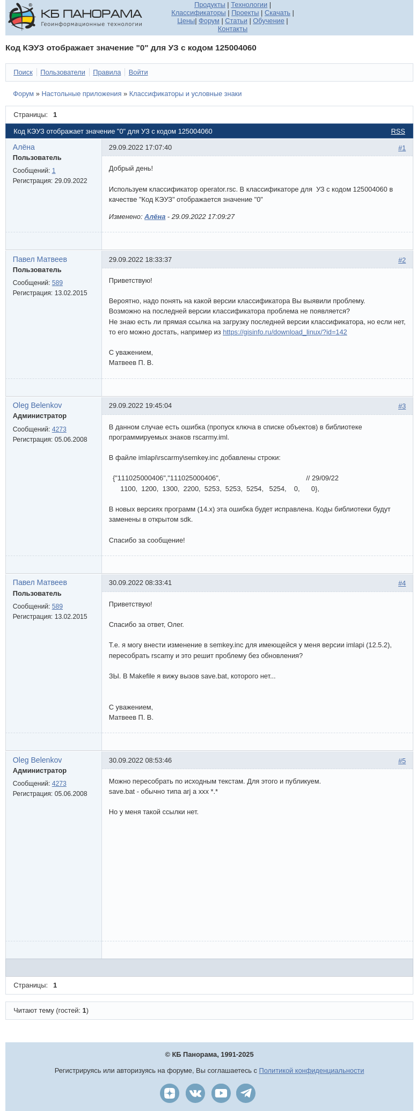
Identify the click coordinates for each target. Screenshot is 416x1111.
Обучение (268, 21)
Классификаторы (198, 13)
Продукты (209, 5)
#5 (402, 761)
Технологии (249, 5)
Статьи (236, 21)
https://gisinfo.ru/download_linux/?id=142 (285, 332)
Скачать (277, 13)
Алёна (24, 147)
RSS (398, 131)
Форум (209, 21)
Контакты (232, 29)
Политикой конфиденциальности (311, 1070)
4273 (59, 429)
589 (57, 283)
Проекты (245, 13)
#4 (402, 583)
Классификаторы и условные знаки (185, 94)
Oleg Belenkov (37, 405)
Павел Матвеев (40, 259)
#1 (402, 148)
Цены (186, 21)
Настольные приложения (81, 94)
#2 (402, 260)
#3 (402, 406)
